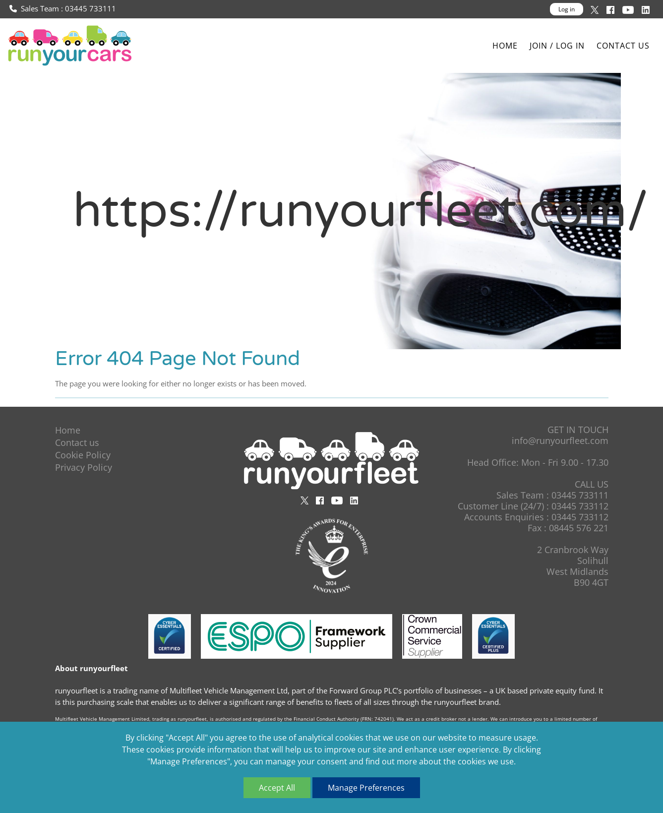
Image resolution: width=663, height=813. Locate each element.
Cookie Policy (83, 455)
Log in (566, 9)
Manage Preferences (366, 787)
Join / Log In (557, 45)
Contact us (623, 45)
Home (505, 45)
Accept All (277, 787)
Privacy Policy (83, 467)
